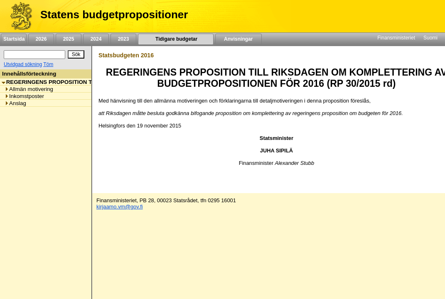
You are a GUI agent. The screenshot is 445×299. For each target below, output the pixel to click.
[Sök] (34, 54)
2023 (123, 39)
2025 (68, 39)
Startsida (13, 39)
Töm (48, 64)
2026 (41, 39)
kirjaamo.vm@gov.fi (119, 206)
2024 (96, 39)
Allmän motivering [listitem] (29, 89)
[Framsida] (18, 16)
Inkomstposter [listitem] (24, 96)
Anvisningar (238, 39)
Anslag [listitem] (15, 103)
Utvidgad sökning (23, 64)
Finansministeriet (396, 38)
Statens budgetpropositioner (114, 14)
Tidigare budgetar (175, 39)
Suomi (430, 38)
